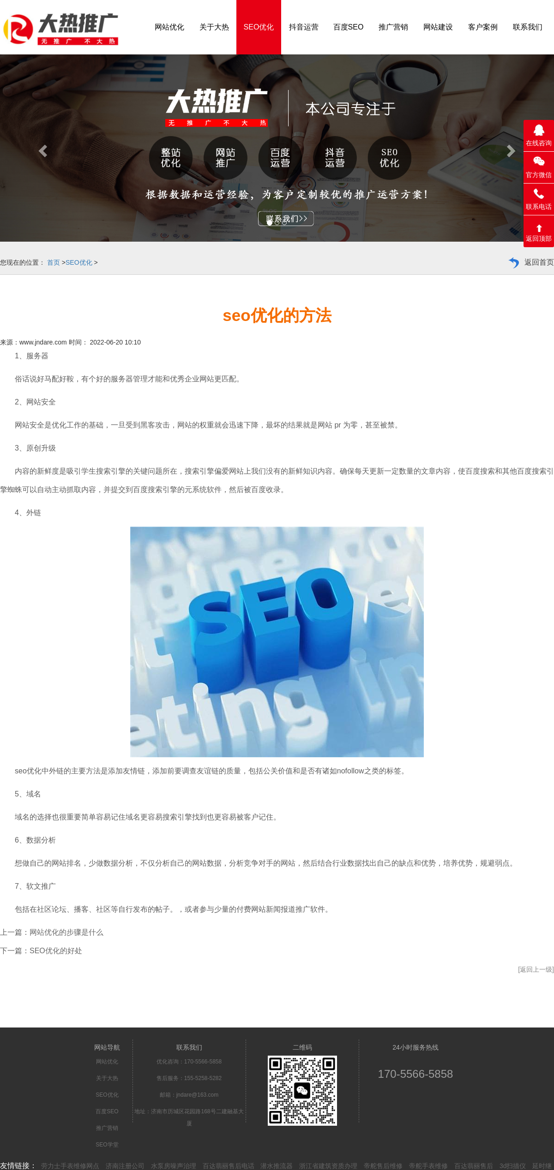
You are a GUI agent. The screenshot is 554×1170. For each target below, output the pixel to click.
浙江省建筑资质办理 (328, 1166)
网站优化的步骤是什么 (66, 932)
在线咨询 (539, 143)
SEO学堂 (107, 1144)
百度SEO (107, 1111)
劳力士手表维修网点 (70, 1166)
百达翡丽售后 (473, 1166)
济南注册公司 (125, 1166)
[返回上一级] (536, 969)
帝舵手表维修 (428, 1166)
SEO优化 (79, 262)
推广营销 (107, 1128)
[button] (41, 148)
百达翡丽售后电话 (228, 1166)
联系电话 (539, 206)
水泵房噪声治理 (173, 1166)
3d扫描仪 (513, 1166)
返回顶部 (539, 238)
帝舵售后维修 (383, 1166)
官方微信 (539, 174)
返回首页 (539, 262)
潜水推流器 (276, 1166)
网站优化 (107, 1061)
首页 (53, 262)
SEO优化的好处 (56, 951)
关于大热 (107, 1078)
